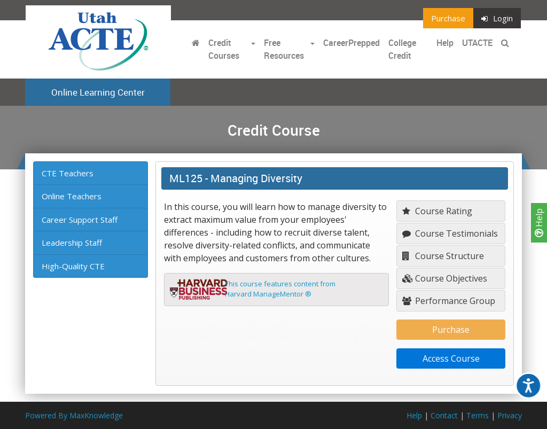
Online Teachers (71, 196)
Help (539, 222)
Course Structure (443, 256)
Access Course (451, 358)
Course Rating (437, 211)
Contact (444, 415)
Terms (477, 415)
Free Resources (284, 49)
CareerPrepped (351, 43)
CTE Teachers (67, 173)
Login (497, 18)
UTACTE (477, 43)
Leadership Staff (72, 242)
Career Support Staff (80, 219)
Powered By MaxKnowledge (74, 415)
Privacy (509, 415)
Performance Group (448, 301)
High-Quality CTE (73, 266)
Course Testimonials (450, 233)
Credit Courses (223, 49)
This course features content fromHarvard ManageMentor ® (280, 289)
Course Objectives (444, 278)
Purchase (448, 18)
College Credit (402, 49)
